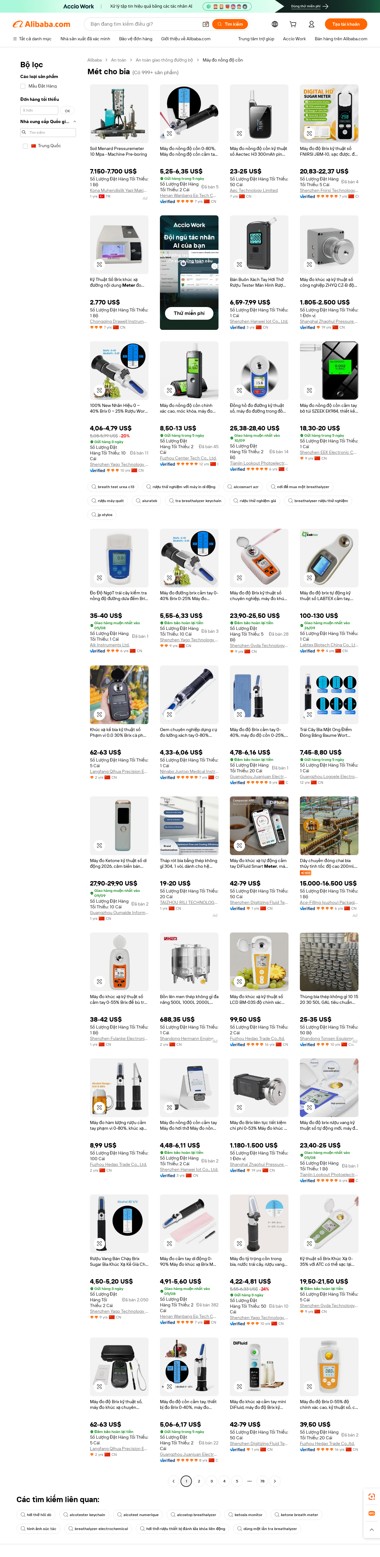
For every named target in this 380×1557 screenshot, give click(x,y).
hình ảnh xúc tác (38, 1528)
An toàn (118, 59)
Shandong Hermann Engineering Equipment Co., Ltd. (189, 1038)
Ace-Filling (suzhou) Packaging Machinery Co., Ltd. (329, 902)
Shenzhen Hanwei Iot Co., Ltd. (259, 321)
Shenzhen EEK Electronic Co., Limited (329, 452)
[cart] (294, 25)
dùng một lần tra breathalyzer (267, 1528)
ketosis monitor (245, 1514)
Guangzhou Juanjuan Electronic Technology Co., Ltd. (259, 776)
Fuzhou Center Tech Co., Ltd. (188, 458)
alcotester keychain (84, 1514)
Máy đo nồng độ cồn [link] (223, 59)
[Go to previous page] (173, 1481)
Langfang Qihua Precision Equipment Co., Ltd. (119, 771)
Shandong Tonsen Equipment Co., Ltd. (329, 1038)
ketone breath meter (296, 1514)
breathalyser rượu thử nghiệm (318, 500)
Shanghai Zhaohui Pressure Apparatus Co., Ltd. (329, 321)
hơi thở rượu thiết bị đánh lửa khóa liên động (182, 1528)
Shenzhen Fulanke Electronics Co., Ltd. (119, 1038)
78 (262, 1481)
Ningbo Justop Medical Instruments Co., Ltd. (189, 771)
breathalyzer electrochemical (98, 1528)
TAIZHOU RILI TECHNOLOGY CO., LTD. (189, 902)
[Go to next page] (275, 1481)
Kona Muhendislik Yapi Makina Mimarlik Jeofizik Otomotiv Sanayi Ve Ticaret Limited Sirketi (119, 190)
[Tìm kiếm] (230, 24)
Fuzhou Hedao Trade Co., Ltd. (118, 1164)
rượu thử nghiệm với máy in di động (180, 486)
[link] (372, 1496)
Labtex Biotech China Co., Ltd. (329, 644)
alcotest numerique (138, 1514)
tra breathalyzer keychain (195, 500)
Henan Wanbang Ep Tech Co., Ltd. (189, 195)
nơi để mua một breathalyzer (300, 486)
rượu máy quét (108, 500)
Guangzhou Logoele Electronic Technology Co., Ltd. (329, 776)
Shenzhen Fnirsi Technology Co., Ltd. (329, 190)
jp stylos (102, 514)
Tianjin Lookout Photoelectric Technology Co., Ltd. (259, 463)
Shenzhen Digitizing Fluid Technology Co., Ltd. (259, 902)
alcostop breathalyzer (193, 1514)
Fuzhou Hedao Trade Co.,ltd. (257, 1038)
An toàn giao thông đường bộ (164, 59)
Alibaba (94, 59)
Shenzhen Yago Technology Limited (119, 464)
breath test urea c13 (113, 486)
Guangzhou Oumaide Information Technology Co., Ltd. (119, 912)
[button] (206, 24)
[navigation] (48, 771)
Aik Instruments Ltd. (110, 644)
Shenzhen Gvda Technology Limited (259, 645)
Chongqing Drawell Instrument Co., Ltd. (119, 321)
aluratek (146, 500)
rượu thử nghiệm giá (254, 500)
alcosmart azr (243, 486)
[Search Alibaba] (144, 24)
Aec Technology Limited (254, 190)
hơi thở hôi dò (36, 1514)
